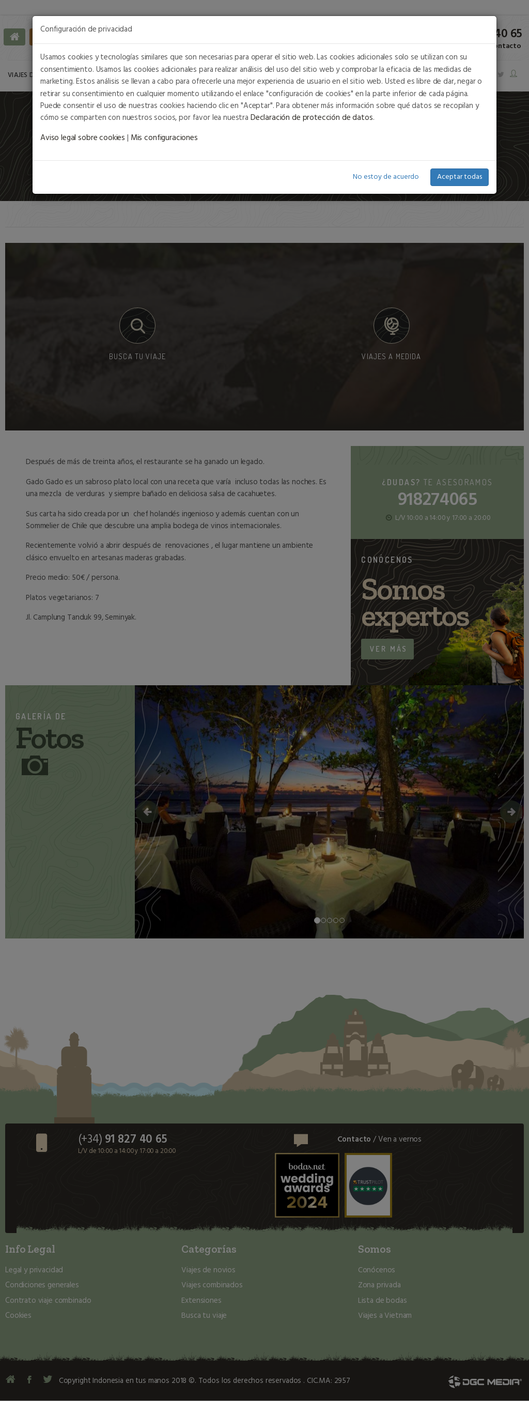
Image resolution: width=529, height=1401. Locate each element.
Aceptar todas (459, 176)
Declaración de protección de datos (310, 118)
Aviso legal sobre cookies (82, 138)
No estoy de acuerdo (386, 176)
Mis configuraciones (162, 138)
